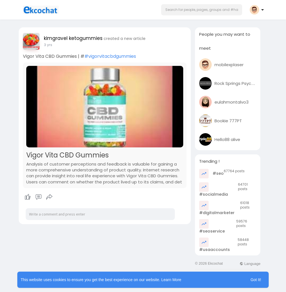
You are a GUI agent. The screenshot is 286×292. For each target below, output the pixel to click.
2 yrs (48, 44)
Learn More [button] (171, 279)
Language (250, 263)
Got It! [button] (256, 279)
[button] (201, 9)
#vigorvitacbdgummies (110, 56)
